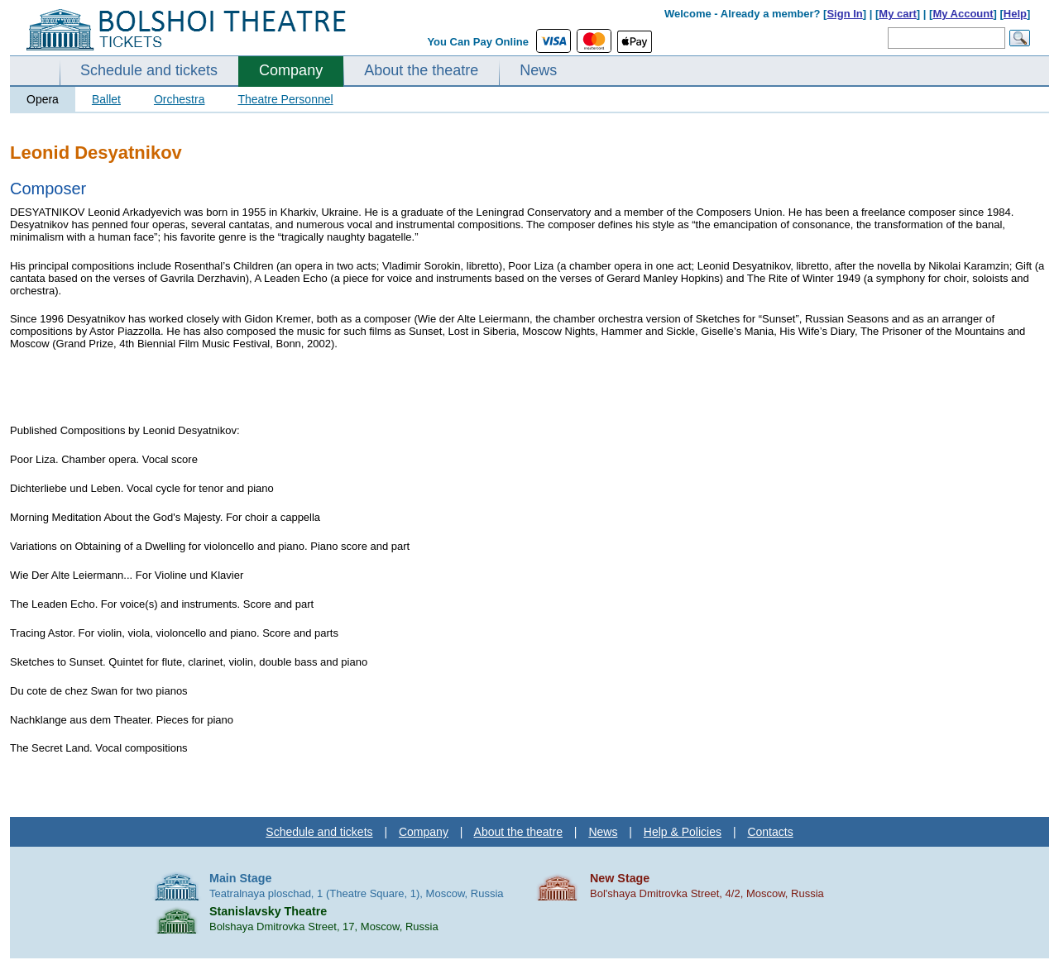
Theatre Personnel (285, 99)
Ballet (106, 99)
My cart (898, 13)
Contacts (770, 831)
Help (1015, 13)
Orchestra (179, 99)
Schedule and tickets (149, 70)
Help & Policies (682, 831)
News (538, 70)
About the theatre (421, 70)
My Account (962, 13)
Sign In (844, 13)
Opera (42, 99)
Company (291, 70)
